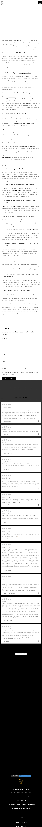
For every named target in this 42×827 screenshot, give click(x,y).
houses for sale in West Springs (15, 83)
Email (4, 361)
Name (4, 354)
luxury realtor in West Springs (10, 206)
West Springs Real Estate (25, 73)
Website (4, 368)
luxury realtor (12, 96)
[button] (40, 2)
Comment (5, 338)
